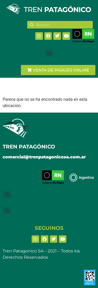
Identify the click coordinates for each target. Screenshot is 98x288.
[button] (49, 52)
